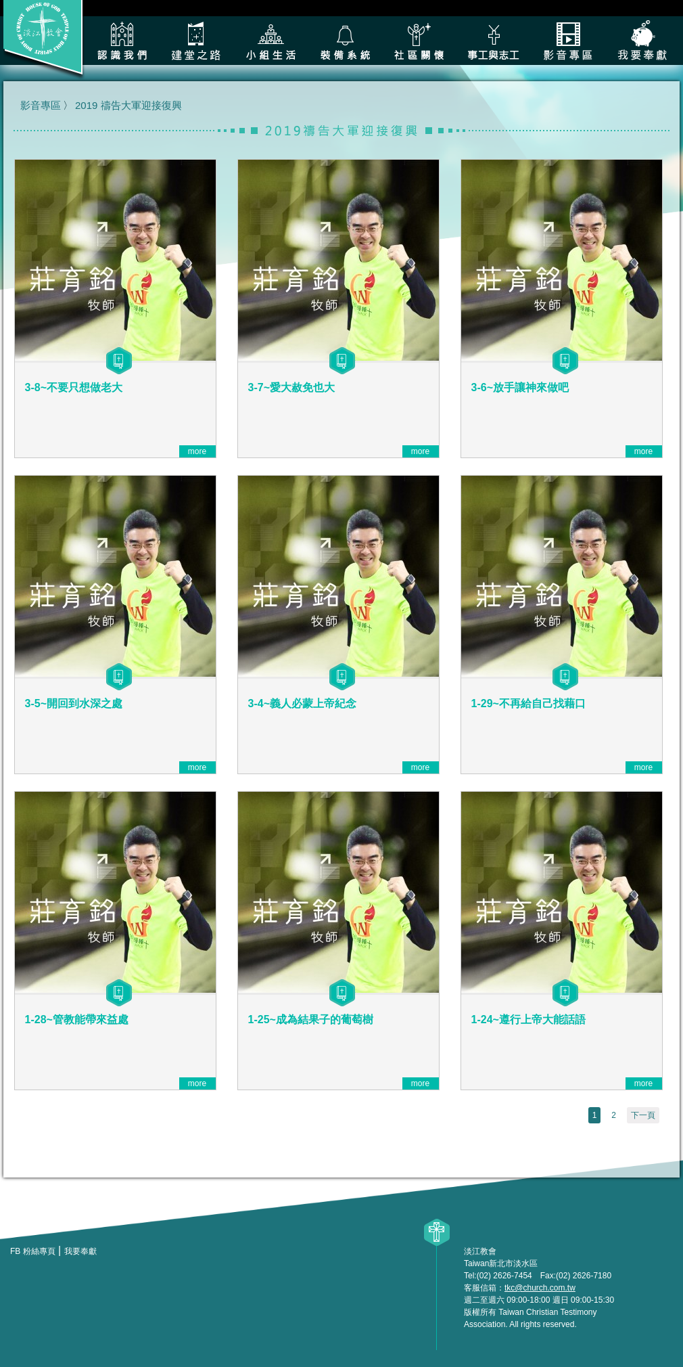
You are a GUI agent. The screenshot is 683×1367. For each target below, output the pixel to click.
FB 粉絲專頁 (32, 1251)
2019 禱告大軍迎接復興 (128, 105)
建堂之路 (196, 40)
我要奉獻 (642, 40)
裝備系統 (345, 40)
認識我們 (122, 40)
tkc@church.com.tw (539, 1288)
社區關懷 (419, 40)
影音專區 (568, 40)
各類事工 (493, 40)
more (197, 451)
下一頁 (643, 1115)
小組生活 (270, 40)
